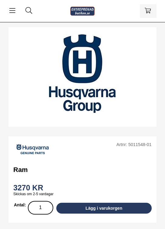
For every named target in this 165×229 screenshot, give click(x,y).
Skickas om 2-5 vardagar (33, 194)
